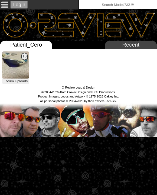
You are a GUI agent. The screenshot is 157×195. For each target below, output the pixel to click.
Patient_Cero (26, 45)
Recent (130, 45)
